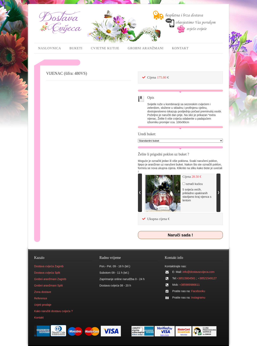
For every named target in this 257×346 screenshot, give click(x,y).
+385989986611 (189, 284)
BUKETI (76, 48)
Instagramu (198, 297)
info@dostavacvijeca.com (198, 271)
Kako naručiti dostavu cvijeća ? (53, 311)
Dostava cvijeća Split (47, 272)
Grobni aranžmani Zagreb (50, 279)
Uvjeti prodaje (42, 304)
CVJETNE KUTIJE (105, 48)
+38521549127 (207, 278)
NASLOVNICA (49, 48)
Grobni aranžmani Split (48, 285)
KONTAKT (180, 48)
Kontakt (39, 317)
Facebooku (198, 291)
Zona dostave (42, 292)
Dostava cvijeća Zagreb (48, 266)
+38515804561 (186, 278)
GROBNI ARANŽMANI (145, 48)
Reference (40, 298)
